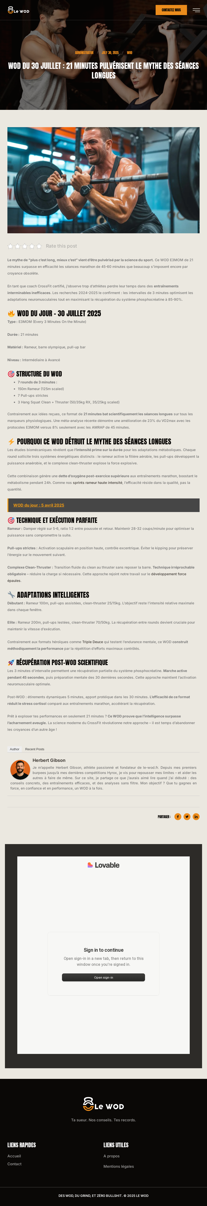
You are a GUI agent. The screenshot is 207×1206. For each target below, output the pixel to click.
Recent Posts (34, 749)
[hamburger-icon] (196, 10)
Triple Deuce (92, 642)
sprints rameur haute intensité (97, 482)
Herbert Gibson (49, 760)
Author (14, 749)
